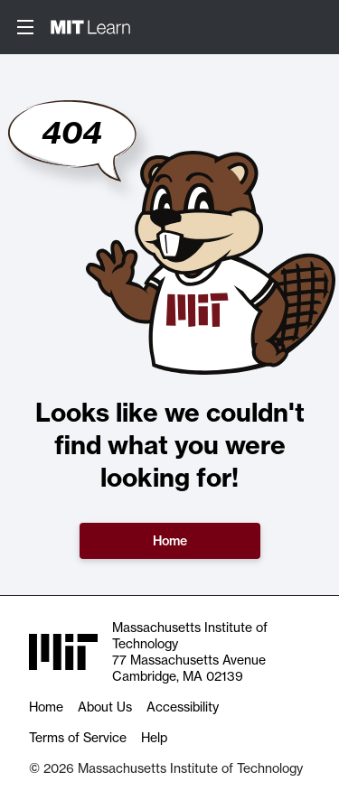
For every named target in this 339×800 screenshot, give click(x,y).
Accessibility (182, 707)
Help (154, 738)
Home (170, 541)
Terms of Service (78, 738)
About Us (105, 707)
